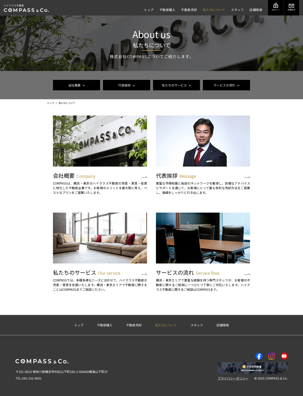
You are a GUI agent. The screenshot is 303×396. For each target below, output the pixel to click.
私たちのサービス (176, 85)
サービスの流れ (226, 85)
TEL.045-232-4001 (28, 378)
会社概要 (76, 85)
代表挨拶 (126, 85)
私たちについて (214, 9)
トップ (149, 9)
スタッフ (237, 9)
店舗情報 (255, 9)
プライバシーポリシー (233, 378)
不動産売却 (189, 9)
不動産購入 (167, 9)
